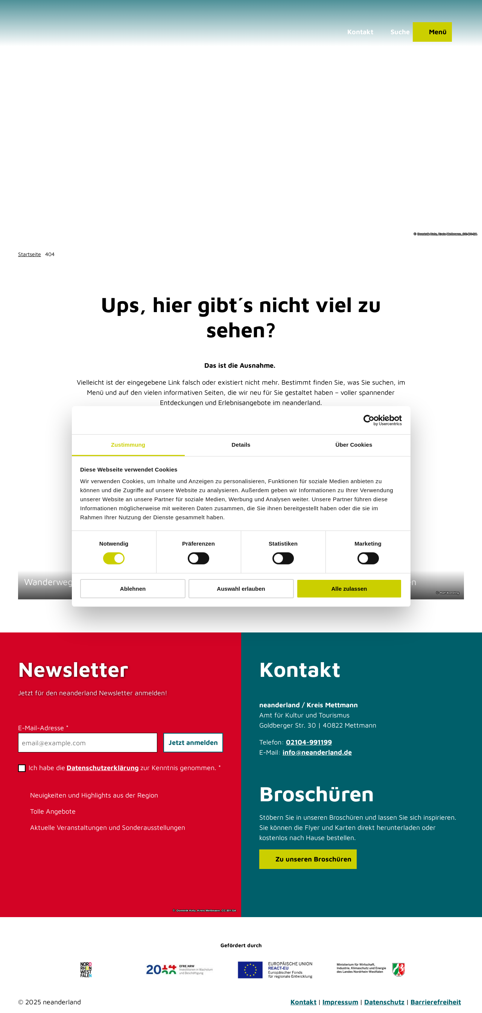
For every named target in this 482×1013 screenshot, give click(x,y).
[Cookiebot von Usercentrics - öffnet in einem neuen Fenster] (369, 420)
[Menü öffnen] (432, 32)
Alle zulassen (349, 588)
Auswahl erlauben (241, 588)
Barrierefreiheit (436, 1002)
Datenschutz (384, 1002)
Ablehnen (133, 588)
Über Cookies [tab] (354, 444)
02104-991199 (309, 742)
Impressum (340, 1002)
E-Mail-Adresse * (43, 728)
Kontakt (303, 1002)
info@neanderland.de (317, 752)
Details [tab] (241, 444)
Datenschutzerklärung (103, 768)
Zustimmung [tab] (128, 444)
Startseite (29, 254)
